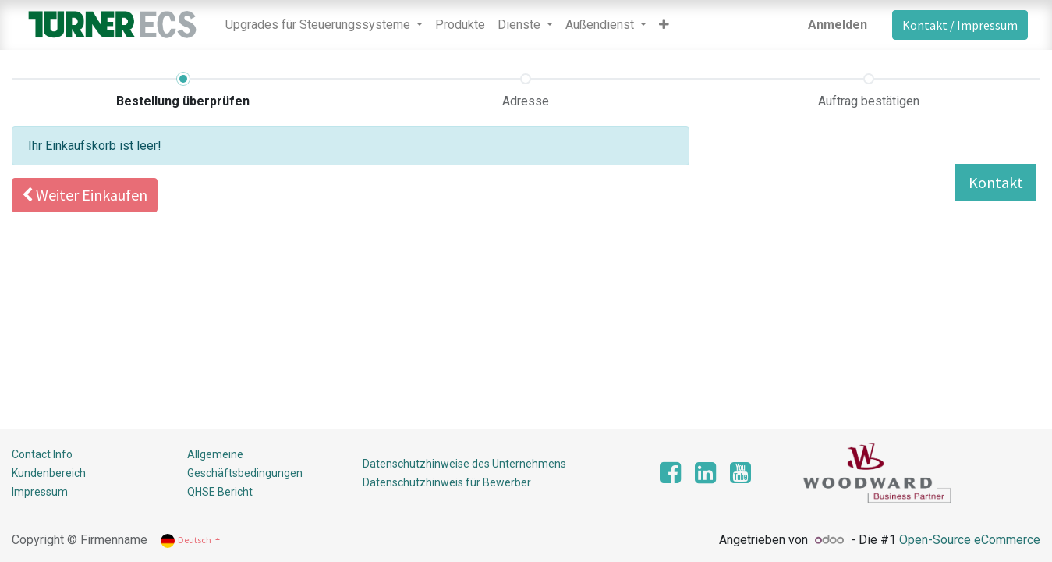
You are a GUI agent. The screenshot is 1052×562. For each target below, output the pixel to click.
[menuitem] (460, 25)
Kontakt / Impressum (960, 25)
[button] (664, 25)
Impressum (40, 492)
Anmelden (837, 24)
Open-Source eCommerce (969, 539)
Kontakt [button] (996, 182)
